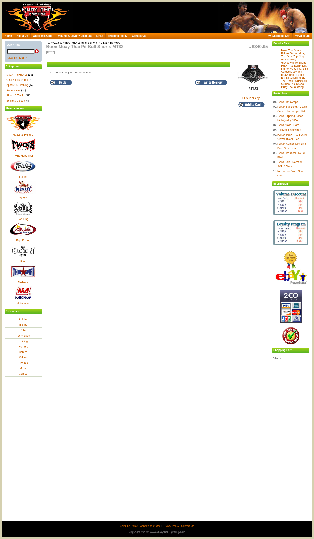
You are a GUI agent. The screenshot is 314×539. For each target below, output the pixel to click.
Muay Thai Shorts (291, 50)
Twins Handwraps (287, 102)
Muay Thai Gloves (19, 74)
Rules (23, 330)
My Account (302, 35)
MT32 (104, 42)
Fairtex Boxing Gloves (292, 76)
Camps (23, 352)
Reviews (115, 42)
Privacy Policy (171, 525)
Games (23, 373)
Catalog (57, 42)
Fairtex (23, 176)
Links (99, 35)
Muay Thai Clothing (292, 87)
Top (48, 42)
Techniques (23, 335)
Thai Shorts (297, 84)
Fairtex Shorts (298, 62)
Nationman (23, 303)
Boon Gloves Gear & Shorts (81, 42)
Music (23, 368)
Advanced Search (17, 57)
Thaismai (23, 282)
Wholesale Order (43, 35)
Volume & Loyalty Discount (75, 35)
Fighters (23, 346)
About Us (22, 35)
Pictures (23, 362)
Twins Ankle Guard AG (290, 125)
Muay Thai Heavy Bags (292, 73)
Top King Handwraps (289, 129)
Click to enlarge (252, 97)
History (23, 324)
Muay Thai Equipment (294, 65)
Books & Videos (17, 100)
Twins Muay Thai (23, 155)
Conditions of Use (150, 525)
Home (8, 35)
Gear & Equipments (19, 79)
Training (23, 341)
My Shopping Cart (279, 35)
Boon (23, 261)
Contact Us (139, 35)
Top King (23, 219)
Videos (23, 357)
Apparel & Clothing (19, 85)
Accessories (15, 90)
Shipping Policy (117, 35)
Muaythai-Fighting (23, 134)
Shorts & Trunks (17, 95)
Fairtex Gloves (289, 53)
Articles (23, 319)
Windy (23, 198)
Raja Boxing (23, 240)
